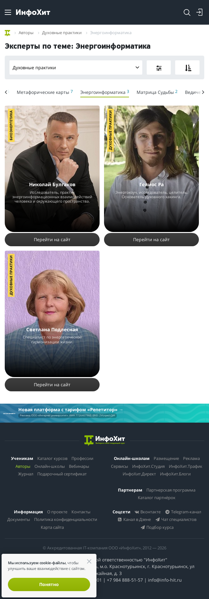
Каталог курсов (52, 458)
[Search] (187, 12)
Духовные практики (77, 67)
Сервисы (119, 466)
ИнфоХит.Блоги (175, 474)
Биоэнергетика (11, 125)
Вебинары (79, 466)
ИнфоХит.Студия (148, 466)
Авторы (22, 466)
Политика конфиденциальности (65, 519)
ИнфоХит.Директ (139, 474)
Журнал (25, 474)
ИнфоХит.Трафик (185, 466)
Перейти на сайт (52, 239)
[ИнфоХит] (33, 13)
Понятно (49, 584)
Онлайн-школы (49, 466)
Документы (18, 519)
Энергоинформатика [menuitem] (104, 92)
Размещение (166, 458)
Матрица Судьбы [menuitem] (157, 92)
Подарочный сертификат (62, 474)
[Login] (199, 12)
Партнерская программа (170, 490)
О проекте (57, 512)
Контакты (80, 512)
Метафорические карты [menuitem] (45, 92)
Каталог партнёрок (156, 497)
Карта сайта (52, 527)
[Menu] (8, 12)
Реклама (191, 458)
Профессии (82, 458)
